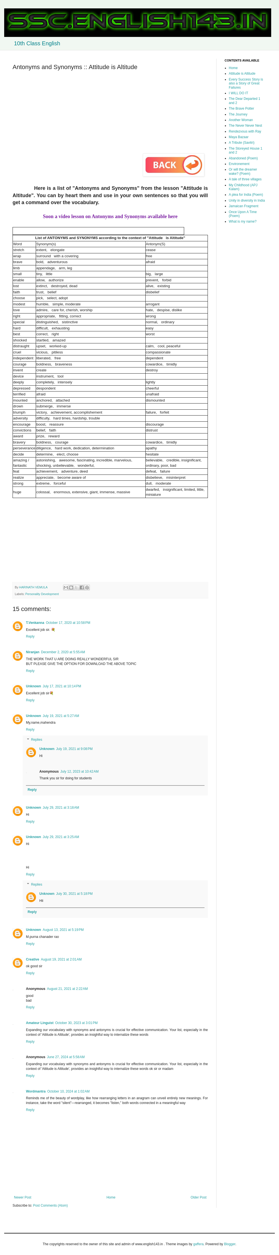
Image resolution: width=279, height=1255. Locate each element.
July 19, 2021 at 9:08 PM (74, 749)
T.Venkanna (35, 623)
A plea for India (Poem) (246, 195)
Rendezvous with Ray (245, 131)
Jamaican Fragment (243, 206)
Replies (36, 740)
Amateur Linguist (40, 1023)
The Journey (238, 114)
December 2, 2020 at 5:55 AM (63, 652)
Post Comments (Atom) (50, 1205)
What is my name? (242, 221)
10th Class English (37, 43)
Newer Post (22, 1197)
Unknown (33, 686)
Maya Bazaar (239, 137)
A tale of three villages (245, 179)
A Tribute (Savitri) (241, 143)
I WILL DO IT (238, 93)
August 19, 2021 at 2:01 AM (61, 959)
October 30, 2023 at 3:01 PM (76, 1023)
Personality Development (42, 594)
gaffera (198, 1244)
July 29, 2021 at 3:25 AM (61, 837)
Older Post (198, 1197)
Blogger (229, 1244)
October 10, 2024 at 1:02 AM (68, 1091)
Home (111, 1197)
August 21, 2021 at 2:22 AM (67, 989)
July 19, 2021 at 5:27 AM (61, 716)
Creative (32, 959)
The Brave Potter (241, 108)
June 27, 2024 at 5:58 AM (66, 1057)
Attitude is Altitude (242, 74)
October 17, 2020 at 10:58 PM (68, 623)
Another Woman (241, 120)
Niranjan (32, 652)
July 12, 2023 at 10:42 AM (79, 771)
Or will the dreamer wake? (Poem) (243, 171)
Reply (30, 636)
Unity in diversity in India (247, 200)
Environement (239, 164)
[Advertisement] (110, 114)
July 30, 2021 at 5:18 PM (74, 894)
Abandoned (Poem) (243, 158)
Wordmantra (35, 1091)
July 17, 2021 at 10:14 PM (62, 686)
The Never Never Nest (245, 126)
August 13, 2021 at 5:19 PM (63, 930)
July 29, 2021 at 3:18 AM (61, 808)
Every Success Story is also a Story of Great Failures (246, 83)
